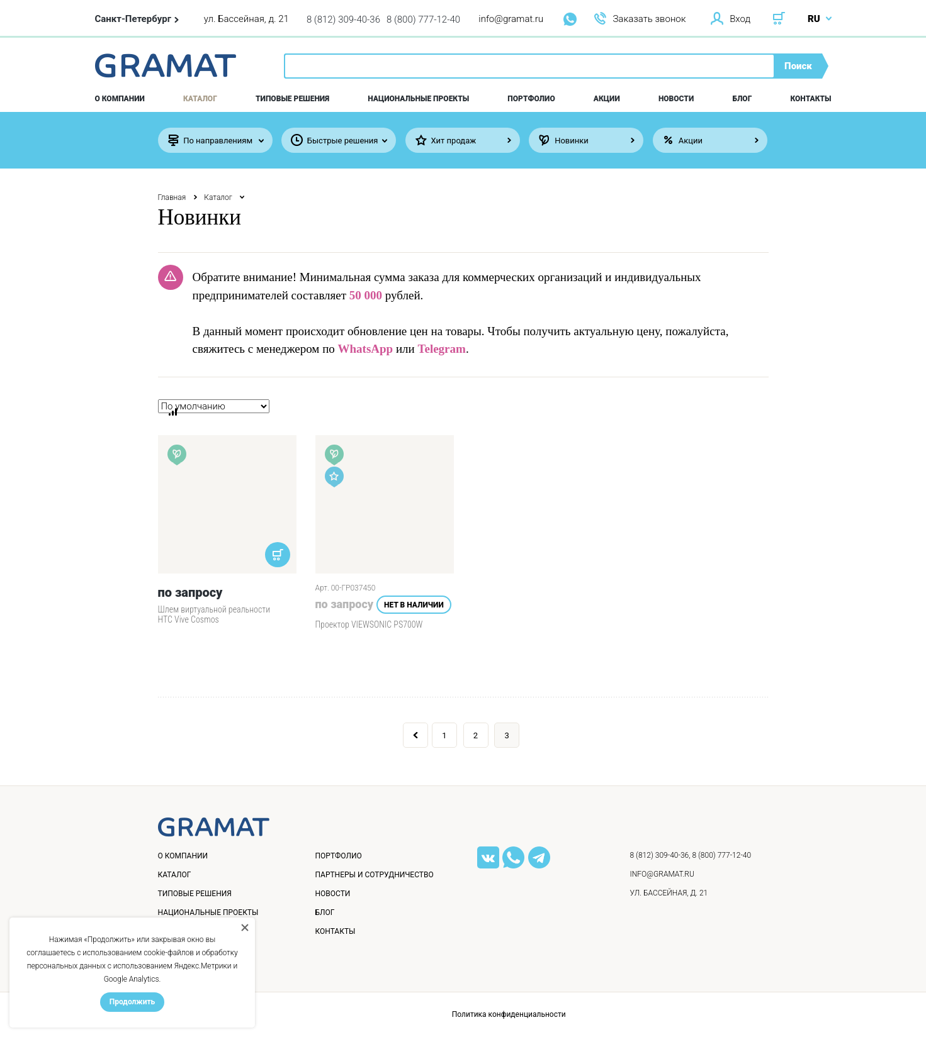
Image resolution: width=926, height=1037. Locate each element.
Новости (676, 98)
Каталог (200, 98)
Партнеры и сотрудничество (374, 874)
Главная (172, 197)
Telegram (442, 348)
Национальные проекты (418, 98)
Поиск (798, 66)
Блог (742, 98)
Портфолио (531, 98)
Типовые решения (292, 98)
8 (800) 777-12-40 (423, 19)
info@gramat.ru (510, 19)
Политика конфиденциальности (509, 1014)
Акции (607, 98)
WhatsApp (365, 348)
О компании (120, 98)
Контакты (811, 98)
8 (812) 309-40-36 (343, 19)
